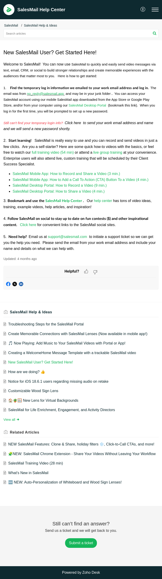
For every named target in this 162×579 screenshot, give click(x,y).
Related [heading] (24, 432)
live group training (107, 152)
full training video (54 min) (53, 152)
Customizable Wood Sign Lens (33, 391)
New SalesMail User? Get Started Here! (40, 362)
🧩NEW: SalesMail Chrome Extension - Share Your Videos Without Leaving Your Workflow (82, 454)
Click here (28, 225)
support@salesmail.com (68, 237)
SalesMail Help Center (64, 201)
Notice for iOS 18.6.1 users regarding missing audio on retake (58, 381)
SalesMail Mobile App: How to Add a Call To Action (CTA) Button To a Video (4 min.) (80, 180)
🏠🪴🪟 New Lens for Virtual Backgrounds (43, 400)
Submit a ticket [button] (81, 543)
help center (103, 201)
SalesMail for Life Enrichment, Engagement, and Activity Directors (61, 410)
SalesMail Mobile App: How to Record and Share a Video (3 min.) (66, 174)
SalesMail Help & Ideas (40, 25)
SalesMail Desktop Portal (88, 105)
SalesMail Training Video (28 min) (35, 463)
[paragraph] (81, 156)
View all (11, 419)
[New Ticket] (81, 543)
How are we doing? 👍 (26, 372)
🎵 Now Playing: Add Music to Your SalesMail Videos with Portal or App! (67, 343)
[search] (81, 33)
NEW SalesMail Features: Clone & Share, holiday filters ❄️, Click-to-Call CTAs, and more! (81, 444)
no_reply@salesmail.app (46, 94)
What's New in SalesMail (28, 473)
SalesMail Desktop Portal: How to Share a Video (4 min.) (59, 191)
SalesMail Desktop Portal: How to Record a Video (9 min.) (60, 185)
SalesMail (11, 25)
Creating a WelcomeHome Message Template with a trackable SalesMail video (72, 353)
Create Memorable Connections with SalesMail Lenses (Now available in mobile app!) (77, 334)
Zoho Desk (91, 572)
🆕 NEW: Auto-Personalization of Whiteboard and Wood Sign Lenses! (65, 482)
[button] (143, 9)
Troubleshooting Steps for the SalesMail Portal (46, 324)
